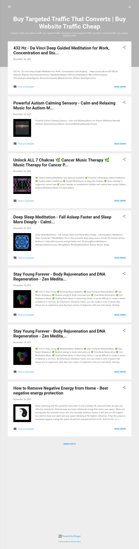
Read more (120, 170)
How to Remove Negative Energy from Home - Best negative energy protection (60, 473)
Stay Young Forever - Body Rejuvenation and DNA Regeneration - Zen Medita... (59, 360)
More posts (69, 527)
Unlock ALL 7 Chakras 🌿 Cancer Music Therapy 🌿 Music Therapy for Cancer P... (61, 245)
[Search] (129, 7)
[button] (124, 48)
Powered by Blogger (69, 536)
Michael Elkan (76, 542)
